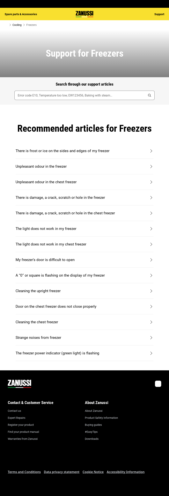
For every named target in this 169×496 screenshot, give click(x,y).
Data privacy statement (61, 472)
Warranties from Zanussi (23, 438)
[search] (149, 95)
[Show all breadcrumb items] (6, 24)
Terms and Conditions (24, 472)
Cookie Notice (93, 472)
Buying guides (93, 424)
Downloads (92, 438)
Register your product (21, 424)
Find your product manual (23, 431)
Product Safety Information (101, 417)
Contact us (14, 410)
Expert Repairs (16, 417)
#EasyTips (91, 431)
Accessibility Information (125, 472)
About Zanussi (93, 410)
